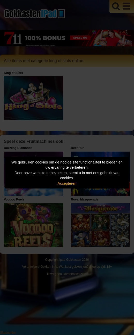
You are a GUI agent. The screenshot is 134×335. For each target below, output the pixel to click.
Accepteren (67, 183)
